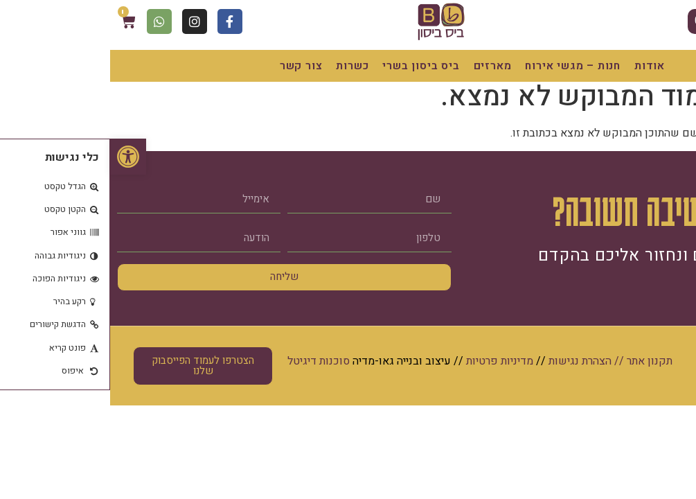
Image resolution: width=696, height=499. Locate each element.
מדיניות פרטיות (389, 361)
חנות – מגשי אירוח (462, 66)
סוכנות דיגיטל (208, 361)
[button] (18, 157)
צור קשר (191, 66)
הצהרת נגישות (469, 361)
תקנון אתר (539, 361)
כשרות (242, 66)
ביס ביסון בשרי (310, 66)
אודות (539, 66)
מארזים (383, 66)
